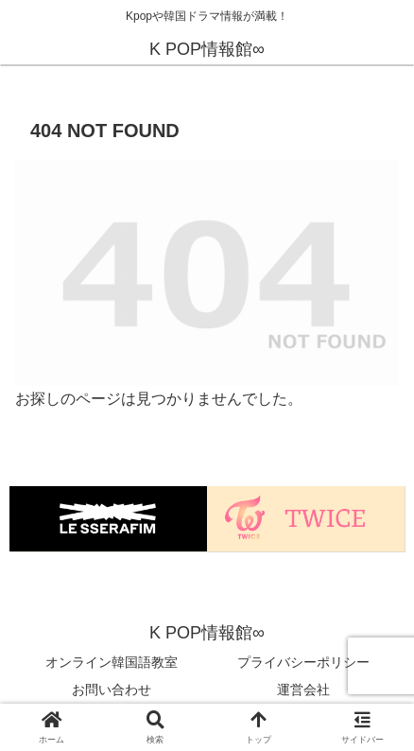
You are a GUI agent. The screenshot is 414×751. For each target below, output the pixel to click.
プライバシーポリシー (303, 662)
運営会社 (303, 689)
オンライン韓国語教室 (111, 662)
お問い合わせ (111, 689)
